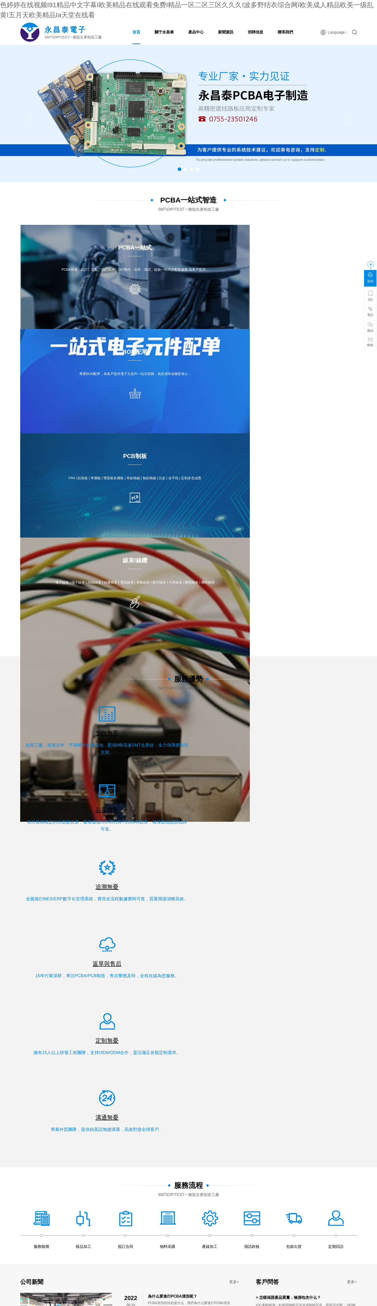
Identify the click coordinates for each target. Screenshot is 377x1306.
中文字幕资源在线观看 (233, 1273)
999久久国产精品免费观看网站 (106, 930)
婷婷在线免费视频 (356, 991)
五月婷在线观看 (77, 965)
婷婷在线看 (253, 925)
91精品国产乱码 (258, 1192)
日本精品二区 (88, 1071)
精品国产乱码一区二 (187, 1076)
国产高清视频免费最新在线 (356, 1152)
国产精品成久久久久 (28, 1046)
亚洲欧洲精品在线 (101, 1258)
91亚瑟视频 (357, 1107)
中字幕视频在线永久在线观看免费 (308, 945)
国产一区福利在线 (89, 1162)
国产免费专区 (30, 1132)
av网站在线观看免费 (240, 1218)
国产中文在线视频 (328, 1091)
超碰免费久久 (106, 1172)
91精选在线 (121, 960)
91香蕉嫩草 (154, 1218)
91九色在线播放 (60, 1006)
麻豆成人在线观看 (82, 1248)
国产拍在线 (45, 1233)
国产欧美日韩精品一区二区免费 (326, 980)
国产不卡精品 (76, 940)
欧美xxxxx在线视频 (263, 910)
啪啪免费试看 (239, 1066)
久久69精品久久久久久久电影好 (276, 1066)
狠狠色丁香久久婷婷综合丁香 (65, 1218)
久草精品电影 (43, 1253)
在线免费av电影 (127, 1117)
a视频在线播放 (364, 900)
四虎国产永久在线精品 (140, 895)
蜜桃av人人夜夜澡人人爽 (194, 1253)
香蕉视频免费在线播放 (325, 1258)
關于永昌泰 (164, 32)
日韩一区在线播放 (101, 1293)
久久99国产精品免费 (314, 1212)
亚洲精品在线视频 (306, 1167)
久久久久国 (362, 1031)
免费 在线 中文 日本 (153, 1238)
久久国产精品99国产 (330, 1253)
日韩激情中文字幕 (189, 915)
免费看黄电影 (83, 1238)
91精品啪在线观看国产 (268, 1031)
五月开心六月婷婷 (33, 1091)
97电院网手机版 (175, 910)
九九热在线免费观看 (258, 895)
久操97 (24, 1177)
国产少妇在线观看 (261, 1036)
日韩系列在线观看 (79, 1197)
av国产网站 (28, 1197)
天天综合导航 (20, 1102)
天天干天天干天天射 (355, 1036)
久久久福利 (109, 1142)
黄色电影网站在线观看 (136, 1132)
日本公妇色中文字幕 (181, 1046)
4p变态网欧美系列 (291, 1182)
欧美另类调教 (342, 1006)
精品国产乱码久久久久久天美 (304, 1243)
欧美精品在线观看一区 (216, 1238)
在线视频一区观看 (109, 1056)
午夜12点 (139, 1303)
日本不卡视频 (317, 1031)
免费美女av (245, 1258)
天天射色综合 (354, 1223)
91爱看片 (261, 1071)
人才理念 (167, 815)
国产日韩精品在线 (179, 925)
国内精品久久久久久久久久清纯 (228, 1061)
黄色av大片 (322, 1061)
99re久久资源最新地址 (256, 1288)
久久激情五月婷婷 (113, 1268)
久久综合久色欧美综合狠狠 (33, 1066)
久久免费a (170, 945)
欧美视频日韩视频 (294, 900)
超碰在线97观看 (114, 1076)
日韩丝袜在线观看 (113, 955)
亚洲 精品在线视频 (134, 1147)
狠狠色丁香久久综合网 (227, 975)
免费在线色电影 (105, 1127)
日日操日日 (28, 1011)
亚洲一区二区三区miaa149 (207, 935)
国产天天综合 (75, 1137)
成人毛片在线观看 (173, 1081)
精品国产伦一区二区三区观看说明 (231, 1132)
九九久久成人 (164, 1006)
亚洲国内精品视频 (89, 975)
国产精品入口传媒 (281, 955)
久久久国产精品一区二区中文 (304, 1117)
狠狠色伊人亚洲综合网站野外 (277, 1207)
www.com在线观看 (251, 1223)
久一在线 (304, 991)
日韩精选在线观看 (294, 920)
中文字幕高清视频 (323, 920)
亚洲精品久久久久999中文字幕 (240, 1021)
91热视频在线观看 (271, 1091)
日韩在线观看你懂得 (266, 1122)
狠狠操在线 (149, 1056)
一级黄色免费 (150, 910)
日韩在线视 (340, 1212)
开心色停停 (118, 1263)
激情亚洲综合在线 (231, 1036)
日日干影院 (250, 1293)
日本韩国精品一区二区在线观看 (182, 1263)
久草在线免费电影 (356, 925)
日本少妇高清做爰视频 (99, 1041)
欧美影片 (61, 1127)
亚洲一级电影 (314, 975)
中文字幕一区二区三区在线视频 (300, 1268)
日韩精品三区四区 (107, 1081)
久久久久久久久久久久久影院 (257, 1243)
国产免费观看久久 (255, 1172)
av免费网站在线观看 (166, 1147)
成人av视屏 (135, 1218)
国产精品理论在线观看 (167, 1283)
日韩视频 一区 (313, 1046)
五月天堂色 (337, 1117)
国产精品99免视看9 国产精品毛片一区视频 (41, 1223)
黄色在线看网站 (12, 1051)
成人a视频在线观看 (24, 1212)
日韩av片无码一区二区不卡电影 (176, 996)
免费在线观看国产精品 (96, 996)
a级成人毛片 (145, 980)
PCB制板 (74, 823)
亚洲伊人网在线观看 (143, 1091)
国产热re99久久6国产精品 (180, 1056)
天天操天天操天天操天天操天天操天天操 (156, 1026)
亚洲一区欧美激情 (16, 900)
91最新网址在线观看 (115, 1303)
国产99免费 (201, 1127)
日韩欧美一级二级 (20, 940)
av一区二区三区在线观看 (112, 920)
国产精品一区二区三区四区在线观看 (338, 996)
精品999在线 (19, 920)
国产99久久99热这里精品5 (90, 910)
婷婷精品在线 (342, 940)
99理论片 (194, 1192)
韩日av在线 (267, 1132)
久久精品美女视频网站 (46, 1187)
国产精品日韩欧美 (135, 1223)
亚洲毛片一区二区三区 (120, 1177)
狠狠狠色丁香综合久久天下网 (118, 950)
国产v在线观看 (246, 1238)
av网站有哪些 (263, 1273)
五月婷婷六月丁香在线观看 (168, 1182)
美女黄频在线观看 (149, 925)
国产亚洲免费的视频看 (354, 965)
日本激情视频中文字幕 (123, 1298)
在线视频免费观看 (269, 1298)
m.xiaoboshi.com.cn (247, 845)
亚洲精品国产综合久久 (322, 925)
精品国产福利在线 (20, 1288)
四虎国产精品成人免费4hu (129, 1036)
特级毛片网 (353, 1258)
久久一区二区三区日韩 (187, 1122)
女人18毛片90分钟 (213, 1046)
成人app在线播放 (66, 1061)
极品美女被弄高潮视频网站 (26, 1117)
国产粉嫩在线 (162, 1041)
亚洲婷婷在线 (154, 1278)
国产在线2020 (313, 985)
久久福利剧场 (226, 1001)
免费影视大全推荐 (226, 1127)
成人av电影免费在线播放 (166, 935)
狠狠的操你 (233, 925)
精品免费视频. (126, 1273)
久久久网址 (206, 1096)
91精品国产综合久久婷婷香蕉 (319, 955)
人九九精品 (292, 1218)
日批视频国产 (176, 1112)
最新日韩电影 (184, 1051)
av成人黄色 (286, 991)
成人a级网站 (291, 1107)
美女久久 (278, 1172)
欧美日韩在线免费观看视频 (255, 991)
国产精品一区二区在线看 (87, 1051)
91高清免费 (130, 940)
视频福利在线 (157, 1187)
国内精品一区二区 (210, 1212)
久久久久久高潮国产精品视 (149, 1076)
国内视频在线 (271, 1147)
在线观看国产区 (325, 1036)
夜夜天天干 (18, 975)
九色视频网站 (59, 1091)
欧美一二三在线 (217, 915)
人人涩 (365, 1233)
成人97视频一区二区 (287, 1026)
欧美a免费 (281, 1086)
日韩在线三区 (204, 1273)
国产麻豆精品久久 (115, 1071)
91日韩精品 (94, 1187)
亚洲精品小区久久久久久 (65, 1046)
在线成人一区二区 (154, 1122)
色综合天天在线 (87, 1076)
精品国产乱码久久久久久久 (76, 1233)
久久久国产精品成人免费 (211, 985)
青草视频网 (9, 935)
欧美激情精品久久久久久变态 (103, 1061)
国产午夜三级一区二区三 (228, 910)
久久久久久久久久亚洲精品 (291, 965)
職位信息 (167, 808)
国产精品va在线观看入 (163, 1157)
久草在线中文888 (183, 1238)
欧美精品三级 (33, 1076)
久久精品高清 (148, 1233)
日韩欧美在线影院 (65, 1157)
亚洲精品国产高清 (289, 930)
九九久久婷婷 (66, 1036)
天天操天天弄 (190, 1288)
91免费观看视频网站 (239, 900)
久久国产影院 (114, 1157)
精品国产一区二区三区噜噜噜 (81, 1096)
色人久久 (310, 935)
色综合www (72, 930)
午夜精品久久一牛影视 (350, 1061)
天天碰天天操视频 (70, 915)
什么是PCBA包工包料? (168, 702)
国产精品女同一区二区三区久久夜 (161, 1001)
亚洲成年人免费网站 (156, 975)
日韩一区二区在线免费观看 (211, 1182)
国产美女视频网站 (108, 900)
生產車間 (27, 830)
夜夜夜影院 (150, 940)
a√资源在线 (213, 940)
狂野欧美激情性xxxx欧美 (55, 1162)
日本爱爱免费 (50, 895)
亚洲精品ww (289, 1238)
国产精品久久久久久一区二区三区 (250, 940)
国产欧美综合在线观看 (354, 1137)
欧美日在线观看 (339, 1238)
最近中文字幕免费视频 (219, 1288)
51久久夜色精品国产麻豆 (145, 1046)
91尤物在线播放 (291, 1006)
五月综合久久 (317, 1182)
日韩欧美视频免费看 (65, 1268)
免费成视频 (244, 1298)
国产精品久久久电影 (41, 955)
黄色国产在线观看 (20, 1233)
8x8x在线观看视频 (186, 1293)
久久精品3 (70, 895)
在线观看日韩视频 (244, 935)
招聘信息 (255, 32)
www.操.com (241, 1086)
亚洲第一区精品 (209, 1051)
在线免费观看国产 (298, 1202)
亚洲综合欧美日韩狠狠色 (251, 1041)
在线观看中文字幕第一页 (323, 1223)
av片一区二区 (20, 1253)
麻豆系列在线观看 (112, 1278)
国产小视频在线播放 (229, 1167)
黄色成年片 (27, 1137)
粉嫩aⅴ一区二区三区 (146, 1212)
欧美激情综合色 (101, 1066)
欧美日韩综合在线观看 (173, 985)
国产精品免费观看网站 (332, 1132)
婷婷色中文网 (20, 945)
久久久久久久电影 (192, 1031)
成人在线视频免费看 (162, 1288)
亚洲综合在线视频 (143, 1263)
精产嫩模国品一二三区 (293, 1036)
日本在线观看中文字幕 (132, 996)
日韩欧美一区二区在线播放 (308, 915)
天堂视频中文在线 (73, 925)
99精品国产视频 (50, 1197)
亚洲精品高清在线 (143, 1268)
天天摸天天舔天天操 (113, 1207)
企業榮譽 (27, 823)
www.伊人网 (225, 1016)
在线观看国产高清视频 (139, 1081)
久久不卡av (269, 1238)
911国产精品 (124, 970)
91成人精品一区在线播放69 (326, 1026)
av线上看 (106, 1273)
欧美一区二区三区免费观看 (244, 1233)
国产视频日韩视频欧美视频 (181, 940)
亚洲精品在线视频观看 (36, 996)
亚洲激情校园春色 (236, 1248)
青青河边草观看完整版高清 (40, 1273)
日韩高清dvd (75, 1258)
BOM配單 (74, 815)
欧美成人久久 (212, 905)
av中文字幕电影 (173, 1233)
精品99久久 (88, 955)
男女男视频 (306, 1233)
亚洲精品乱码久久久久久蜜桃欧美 (68, 1026)
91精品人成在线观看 (196, 1167)
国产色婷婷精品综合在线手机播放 (194, 1248)
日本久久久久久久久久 (127, 1112)
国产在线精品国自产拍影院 (141, 1137)
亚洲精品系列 (89, 991)
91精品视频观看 (68, 1253)
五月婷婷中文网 (58, 1298)
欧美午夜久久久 (61, 1182)
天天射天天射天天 (194, 1071)
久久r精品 (260, 970)
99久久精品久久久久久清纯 (250, 1046)
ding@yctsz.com (238, 838)
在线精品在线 (61, 920)
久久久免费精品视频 (81, 1243)
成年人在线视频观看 (311, 1288)
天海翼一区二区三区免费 (105, 1046)
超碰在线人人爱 (152, 1177)
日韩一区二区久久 (200, 1177)
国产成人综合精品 (263, 1137)
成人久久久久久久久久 (249, 985)
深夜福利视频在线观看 (275, 1102)
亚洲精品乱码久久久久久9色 (173, 900)
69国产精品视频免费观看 (19, 895)
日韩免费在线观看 (275, 1293)
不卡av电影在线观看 (244, 996)
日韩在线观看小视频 (284, 985)
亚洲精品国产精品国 (156, 1016)
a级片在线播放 (318, 940)
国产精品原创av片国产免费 (238, 1147)
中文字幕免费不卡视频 (262, 1117)
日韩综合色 (74, 1187)
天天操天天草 (79, 1117)
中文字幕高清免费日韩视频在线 (285, 996)
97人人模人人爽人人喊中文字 (65, 1132)
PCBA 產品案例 (78, 837)
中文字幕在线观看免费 (216, 1243)
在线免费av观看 (361, 1046)
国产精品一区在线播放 (325, 1081)
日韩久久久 (349, 1233)
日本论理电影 (320, 1162)
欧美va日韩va (342, 1298)
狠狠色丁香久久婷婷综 (215, 991)
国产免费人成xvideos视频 (299, 1187)
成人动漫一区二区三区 (346, 1177)
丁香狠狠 (213, 1172)
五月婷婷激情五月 (119, 980)
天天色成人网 (53, 965)
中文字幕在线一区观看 (30, 1268)
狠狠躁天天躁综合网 (59, 1001)
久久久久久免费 (114, 1288)
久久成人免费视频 (179, 1202)
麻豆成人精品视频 (176, 1228)
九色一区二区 (234, 920)
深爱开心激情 (243, 1006)
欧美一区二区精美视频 (68, 1293)
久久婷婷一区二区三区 (230, 1278)
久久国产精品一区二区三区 (151, 1207)
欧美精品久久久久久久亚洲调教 (244, 965)
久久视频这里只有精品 (206, 970)
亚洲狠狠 (199, 1228)
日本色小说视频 (309, 905)
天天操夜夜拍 (30, 1056)
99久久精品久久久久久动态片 (52, 1112)
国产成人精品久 (313, 1238)
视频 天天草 (226, 1223)
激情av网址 (170, 1167)
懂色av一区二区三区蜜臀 (167, 1172)
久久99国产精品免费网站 (75, 950)
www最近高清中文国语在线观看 (352, 1288)
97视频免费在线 (299, 1091)
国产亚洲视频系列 (281, 1051)
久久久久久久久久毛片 (203, 1283)
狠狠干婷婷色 (244, 1177)
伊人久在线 (9, 1137)
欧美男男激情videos (180, 1096)
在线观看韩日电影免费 (204, 1137)
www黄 (138, 920)
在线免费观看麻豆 (50, 1258)
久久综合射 (296, 1172)
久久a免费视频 (60, 905)
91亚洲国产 (284, 1288)
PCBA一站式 (76, 808)
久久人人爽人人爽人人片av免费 (203, 1066)
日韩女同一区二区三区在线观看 (310, 1127)
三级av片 (40, 1182)
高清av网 (39, 1177)
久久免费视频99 (51, 1243)
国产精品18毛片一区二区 (341, 1157)
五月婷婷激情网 (342, 1182)
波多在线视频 (309, 970)
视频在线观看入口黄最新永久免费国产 (63, 970)
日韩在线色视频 (318, 1006)
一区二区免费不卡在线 (269, 1157)
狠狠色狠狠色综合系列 (26, 1081)
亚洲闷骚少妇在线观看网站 (93, 985)
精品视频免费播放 (27, 1192)
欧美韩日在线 (354, 1081)
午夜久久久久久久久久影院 (203, 1157)
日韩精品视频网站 (209, 925)
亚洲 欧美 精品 (253, 1127)
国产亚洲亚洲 (80, 1127)
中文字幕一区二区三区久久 (107, 915)
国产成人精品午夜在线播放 (56, 1283)
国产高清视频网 (55, 1056)
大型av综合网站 (53, 1051)
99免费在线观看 (106, 1223)
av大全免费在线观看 (209, 950)
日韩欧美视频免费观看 (76, 1172)
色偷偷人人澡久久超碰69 (214, 1298)
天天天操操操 (336, 1107)
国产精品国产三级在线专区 (165, 1192)
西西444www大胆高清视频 (245, 905)
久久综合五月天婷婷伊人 (212, 1086)
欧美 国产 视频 (74, 1122)
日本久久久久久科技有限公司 (257, 1228)
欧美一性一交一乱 (30, 1298)
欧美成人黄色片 (123, 1086)
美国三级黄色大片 (117, 1107)
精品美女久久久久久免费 (221, 1293)
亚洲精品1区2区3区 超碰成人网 (179, 1132)
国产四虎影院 (83, 905)
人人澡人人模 (62, 975)
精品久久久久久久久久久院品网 (70, 1228)
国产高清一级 (205, 1202)
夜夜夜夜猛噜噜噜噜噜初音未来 (320, 1051)
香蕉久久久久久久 (27, 1218)
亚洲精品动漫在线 (27, 1026)
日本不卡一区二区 (189, 1011)
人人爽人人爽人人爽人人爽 (179, 1268)
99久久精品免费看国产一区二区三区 (202, 1041)
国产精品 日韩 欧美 (84, 1147)
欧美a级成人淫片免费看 (244, 1142)
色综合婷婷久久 (221, 1152)
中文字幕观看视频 (63, 1202)
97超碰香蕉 (98, 1263)
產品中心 (196, 32)
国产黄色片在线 (270, 1218)
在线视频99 (151, 1167)
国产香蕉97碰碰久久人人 (91, 1011)
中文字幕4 (135, 1061)
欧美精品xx (263, 1112)
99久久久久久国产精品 (328, 1001)
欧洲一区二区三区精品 (134, 1258)
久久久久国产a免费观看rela (199, 930)
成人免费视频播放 (188, 1061)
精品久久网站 (167, 980)
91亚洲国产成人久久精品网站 (76, 1142)
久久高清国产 (323, 1152)
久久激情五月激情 (82, 1278)
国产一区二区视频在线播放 (95, 1006)
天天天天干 (98, 1152)
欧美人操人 (40, 920)
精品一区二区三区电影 (17, 1122)
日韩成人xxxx (284, 1112)
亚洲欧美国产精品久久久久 (243, 1283)
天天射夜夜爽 (76, 1192)
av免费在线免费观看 (64, 1031)
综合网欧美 (177, 965)
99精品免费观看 (209, 900)
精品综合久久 (50, 1107)
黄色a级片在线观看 (318, 1218)
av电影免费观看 (238, 970)
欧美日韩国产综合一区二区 (115, 1197)
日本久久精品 (332, 1167)
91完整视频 (363, 1298)
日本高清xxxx (99, 1086)
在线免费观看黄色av (318, 895)
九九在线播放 (174, 1137)
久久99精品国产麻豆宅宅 (48, 980)
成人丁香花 (231, 1172)
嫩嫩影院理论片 (93, 1212)
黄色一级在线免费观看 (59, 1071)
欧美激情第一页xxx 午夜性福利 (162, 1152)
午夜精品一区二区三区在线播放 (153, 905)
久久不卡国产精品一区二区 (224, 1192)
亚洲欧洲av (58, 1117)
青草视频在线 (283, 1192)
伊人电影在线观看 (201, 1021)
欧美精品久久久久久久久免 (228, 1031)
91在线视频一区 (288, 980)
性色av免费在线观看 (255, 1162)
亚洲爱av (129, 1238)
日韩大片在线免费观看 (264, 975)
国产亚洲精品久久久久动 (310, 1086)
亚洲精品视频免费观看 (314, 1112)
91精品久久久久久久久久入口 (346, 905)
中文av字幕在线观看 (319, 1056)
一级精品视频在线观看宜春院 (154, 930)
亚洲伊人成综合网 (129, 1192)
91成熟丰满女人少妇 (121, 1102)
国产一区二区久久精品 (86, 980)
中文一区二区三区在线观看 (40, 1207)
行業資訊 (120, 815)
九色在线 (301, 1041)
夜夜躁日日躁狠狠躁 (111, 905)
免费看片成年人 (325, 1202)
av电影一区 (346, 1056)
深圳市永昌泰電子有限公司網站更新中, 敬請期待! (190, 724)
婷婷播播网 (238, 1026)
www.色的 (43, 1021)
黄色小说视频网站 (20, 1162)
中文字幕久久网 (25, 1243)
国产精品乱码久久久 (85, 1177)
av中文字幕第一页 (146, 960)
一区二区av (354, 1102)
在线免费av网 (199, 1081)
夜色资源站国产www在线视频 (218, 1187)
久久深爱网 (198, 910)
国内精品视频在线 (188, 1207)
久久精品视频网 (54, 1278)
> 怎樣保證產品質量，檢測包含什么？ (288, 677)
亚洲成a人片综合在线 (79, 1207)
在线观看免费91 (150, 1086)
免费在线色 (37, 1031)
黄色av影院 (275, 1127)
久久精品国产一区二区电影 (244, 1051)
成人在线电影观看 (43, 925)
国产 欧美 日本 (295, 1147)
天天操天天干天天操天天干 (171, 1036)
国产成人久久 (346, 895)
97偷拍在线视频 (167, 1107)
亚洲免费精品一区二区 (205, 1233)
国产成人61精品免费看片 (172, 1258)
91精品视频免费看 (241, 950)
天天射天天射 (162, 915)
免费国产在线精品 (54, 910)
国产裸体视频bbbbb (178, 1212)
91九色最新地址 (133, 935)
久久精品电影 (267, 900)
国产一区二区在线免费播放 (294, 1263)
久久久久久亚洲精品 (104, 940)
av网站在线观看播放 (290, 1258)
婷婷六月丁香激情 (215, 1107)
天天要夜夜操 (352, 970)
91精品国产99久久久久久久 (137, 1066)
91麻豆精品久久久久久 (253, 1152)
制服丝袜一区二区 (43, 1172)
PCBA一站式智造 (188, 200)
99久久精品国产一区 (134, 1041)
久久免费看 (155, 920)
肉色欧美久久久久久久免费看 (114, 965)
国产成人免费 (117, 1212)
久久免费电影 (66, 991)
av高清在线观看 (277, 1283)
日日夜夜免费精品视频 (122, 975)
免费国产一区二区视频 (300, 1122)
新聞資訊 (225, 32)
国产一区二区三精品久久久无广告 (247, 930)
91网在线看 (348, 920)
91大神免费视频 (269, 950)
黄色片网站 (265, 980)
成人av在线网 (324, 965)
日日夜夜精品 (267, 1016)
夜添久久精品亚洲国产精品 (225, 1011)
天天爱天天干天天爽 (260, 1253)
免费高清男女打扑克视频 (344, 985)
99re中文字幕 (244, 1091)
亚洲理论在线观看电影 (290, 1162)
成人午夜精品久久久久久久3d (307, 1298)
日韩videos (196, 1172)
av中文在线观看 (189, 1006)
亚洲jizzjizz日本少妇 (213, 955)
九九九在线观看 (363, 930)
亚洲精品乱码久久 (171, 1021)
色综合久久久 (23, 1258)
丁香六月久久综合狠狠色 (237, 1202)
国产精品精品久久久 (92, 1112)
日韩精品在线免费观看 (109, 1091)
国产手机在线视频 (33, 1202)
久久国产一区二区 (353, 1016)
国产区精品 (191, 1107)
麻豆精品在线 (285, 1076)
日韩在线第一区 (331, 1197)
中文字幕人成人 (81, 1056)
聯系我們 (285, 32)
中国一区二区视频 (143, 955)
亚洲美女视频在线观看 (205, 1218)
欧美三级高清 (313, 1107)
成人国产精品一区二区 (155, 1273)
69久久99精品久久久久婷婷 (228, 1122)
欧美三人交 (9, 1207)
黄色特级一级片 (214, 996)
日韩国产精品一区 (60, 1303)
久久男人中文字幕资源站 (118, 1233)
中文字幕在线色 (28, 965)
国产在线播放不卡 (326, 991)
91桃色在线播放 (360, 1117)
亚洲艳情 (112, 1162)
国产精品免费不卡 (178, 950)
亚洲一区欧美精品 (312, 1076)
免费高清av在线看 (116, 991)
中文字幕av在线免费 (184, 1162)
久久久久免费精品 (40, 991)
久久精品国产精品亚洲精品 (220, 895)
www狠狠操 (128, 1142)
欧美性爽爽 (136, 1157)
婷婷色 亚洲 (368, 895)
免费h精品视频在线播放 (219, 1162)
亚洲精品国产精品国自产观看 (341, 1207)
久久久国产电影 (178, 1127)
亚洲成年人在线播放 (54, 1011)
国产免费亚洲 (184, 1197)
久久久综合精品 (121, 1202)
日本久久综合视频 (351, 950)
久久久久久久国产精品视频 (259, 1001)
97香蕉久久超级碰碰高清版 (53, 1102)
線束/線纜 (74, 830)
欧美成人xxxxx (344, 1162)
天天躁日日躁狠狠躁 (262, 920)
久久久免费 (331, 970)
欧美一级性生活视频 (41, 1016)
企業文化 (27, 815)
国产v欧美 (360, 980)
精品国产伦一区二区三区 (135, 985)
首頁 (136, 32)
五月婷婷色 (71, 1041)
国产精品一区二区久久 (297, 1016)
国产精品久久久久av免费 (180, 1091)
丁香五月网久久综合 (36, 1142)
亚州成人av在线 (44, 945)
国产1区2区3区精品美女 (48, 1248)
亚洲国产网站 (207, 1197)
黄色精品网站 (218, 1263)
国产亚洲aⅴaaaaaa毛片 (266, 1011)
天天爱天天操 (307, 1197)
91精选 (170, 920)
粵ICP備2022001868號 (238, 871)
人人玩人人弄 (360, 1066)
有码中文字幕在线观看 (145, 1096)
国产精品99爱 (33, 1147)
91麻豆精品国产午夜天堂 (130, 1031)
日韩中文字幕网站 (159, 1061)
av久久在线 (311, 1066)
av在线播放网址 (298, 1011)
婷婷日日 (231, 1268)
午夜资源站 (337, 1243)
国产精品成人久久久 (210, 1303)
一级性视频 (334, 1278)
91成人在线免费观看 (88, 1298)
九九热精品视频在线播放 (217, 945)
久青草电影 (35, 1228)
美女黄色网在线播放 (55, 1238)
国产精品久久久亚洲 (21, 1096)
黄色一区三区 (43, 960)
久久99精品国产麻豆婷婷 (348, 1273)
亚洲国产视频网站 (126, 1011)
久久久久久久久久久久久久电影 (123, 1243)
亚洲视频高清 (53, 1192)
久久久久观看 (58, 1177)
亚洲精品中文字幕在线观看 (280, 935)
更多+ (234, 662)
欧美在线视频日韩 (341, 1076)
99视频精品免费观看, (267, 960)
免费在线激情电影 (105, 935)
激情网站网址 (301, 1061)
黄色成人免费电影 (93, 1202)
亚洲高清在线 (189, 905)
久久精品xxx (88, 1283)
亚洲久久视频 (315, 930)
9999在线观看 (272, 1303)
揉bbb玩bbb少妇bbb (123, 1016)
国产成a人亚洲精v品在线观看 (141, 1127)
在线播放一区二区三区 (314, 1096)
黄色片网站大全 (238, 1157)
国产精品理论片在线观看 (82, 1107)
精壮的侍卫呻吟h (132, 1182)
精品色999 (97, 1016)
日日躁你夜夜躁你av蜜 (239, 1102)
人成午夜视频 (23, 1086)
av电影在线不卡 (154, 1248)
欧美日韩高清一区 (294, 910)
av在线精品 (103, 970)
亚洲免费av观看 (190, 920)
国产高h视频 (152, 950)
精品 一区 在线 (158, 1293)
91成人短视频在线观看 (295, 1132)
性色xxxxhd (202, 1278)
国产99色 (89, 1268)
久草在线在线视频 (261, 1167)
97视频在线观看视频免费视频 (271, 1278)
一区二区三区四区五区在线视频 (186, 960)
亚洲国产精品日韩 (73, 1016)
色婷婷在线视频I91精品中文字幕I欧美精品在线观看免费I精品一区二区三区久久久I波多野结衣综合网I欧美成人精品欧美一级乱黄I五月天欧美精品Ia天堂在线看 (117, 890)
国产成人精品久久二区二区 (101, 895)
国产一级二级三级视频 (229, 1081)
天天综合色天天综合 (217, 1056)
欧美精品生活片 (161, 1303)
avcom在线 (40, 900)
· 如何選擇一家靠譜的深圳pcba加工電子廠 (56, 741)
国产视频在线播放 (60, 1076)
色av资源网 (235, 1212)
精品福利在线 (12, 905)
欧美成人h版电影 (32, 1006)
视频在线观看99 (220, 1228)
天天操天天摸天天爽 (157, 1011)
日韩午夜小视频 (288, 895)
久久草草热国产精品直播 (345, 1268)
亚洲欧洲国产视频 (202, 1112)
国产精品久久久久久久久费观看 (255, 1107)
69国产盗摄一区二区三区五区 (68, 1081)
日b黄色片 (188, 945)
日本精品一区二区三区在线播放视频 (334, 1071)
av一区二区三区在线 (361, 1122)
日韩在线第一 (140, 915)
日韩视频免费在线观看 (178, 991)
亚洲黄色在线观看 (126, 1167)
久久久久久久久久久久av (68, 1152)
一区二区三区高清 (16, 1157)
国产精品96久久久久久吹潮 (331, 900)
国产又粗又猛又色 (310, 1278)
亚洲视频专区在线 (294, 1177)
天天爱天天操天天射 (103, 1137)
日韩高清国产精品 (152, 965)
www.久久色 (262, 1086)
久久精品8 (338, 915)
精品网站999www (295, 1001)
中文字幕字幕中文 (74, 1263)
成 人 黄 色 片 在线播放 (159, 1117)
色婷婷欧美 (168, 1066)
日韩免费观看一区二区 (285, 1223)
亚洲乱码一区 (270, 945)
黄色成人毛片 (336, 1046)
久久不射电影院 (182, 1187)
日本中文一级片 (294, 1228)
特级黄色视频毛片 (218, 1006)
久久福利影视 (137, 1283)
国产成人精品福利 (281, 1233)
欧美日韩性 (175, 1177)
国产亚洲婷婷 (115, 1096)
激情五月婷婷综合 (131, 1293)
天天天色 (134, 1278)
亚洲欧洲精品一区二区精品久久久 (161, 970)
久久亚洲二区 (258, 1081)
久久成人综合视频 (249, 1056)
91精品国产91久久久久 (37, 1167)
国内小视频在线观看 (260, 1212)
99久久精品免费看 (229, 1253)
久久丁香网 (213, 920)
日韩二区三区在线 (322, 1147)
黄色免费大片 (113, 945)
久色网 (349, 1278)
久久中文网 (296, 1031)
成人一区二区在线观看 (235, 1112)
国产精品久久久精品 (325, 910)
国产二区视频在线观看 (99, 1253)
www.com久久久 (125, 910)
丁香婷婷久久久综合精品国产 (161, 1142)
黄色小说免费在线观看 (295, 1253)
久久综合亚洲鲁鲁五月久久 (159, 1102)
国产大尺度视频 (215, 1207)
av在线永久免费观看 (94, 960)
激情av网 (357, 1293)
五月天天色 (68, 955)
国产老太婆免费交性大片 (60, 1212)
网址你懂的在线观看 (122, 1051)
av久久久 (96, 925)
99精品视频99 (36, 905)
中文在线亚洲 (76, 1086)
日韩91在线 (46, 915)
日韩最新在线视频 (291, 940)
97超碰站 (132, 1056)
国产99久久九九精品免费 (208, 1026)
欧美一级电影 (355, 1167)
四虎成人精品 (175, 1218)
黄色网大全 (18, 980)
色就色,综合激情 (45, 1263)
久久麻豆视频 (322, 1011)
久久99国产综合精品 (199, 1223)
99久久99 (144, 1006)
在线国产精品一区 (110, 1026)
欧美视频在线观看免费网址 (71, 900)
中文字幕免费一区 (133, 1172)
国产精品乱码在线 (102, 1122)
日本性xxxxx (292, 975)
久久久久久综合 (100, 1192)
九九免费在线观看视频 (106, 1218)
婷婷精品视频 (40, 1061)
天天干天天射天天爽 (134, 1253)
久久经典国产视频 (193, 980)
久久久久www (327, 1233)
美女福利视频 (38, 1293)
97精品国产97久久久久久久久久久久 (307, 1137)
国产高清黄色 (184, 1016)
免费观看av (62, 1021)
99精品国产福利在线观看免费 (231, 980)
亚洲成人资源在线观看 (143, 945)
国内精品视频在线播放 (271, 1061)
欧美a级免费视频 (177, 1086)
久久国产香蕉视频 (283, 970)
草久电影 (283, 1167)
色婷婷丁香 (339, 1086)
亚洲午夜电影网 (235, 1137)
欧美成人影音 (91, 1157)
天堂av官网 (355, 1197)
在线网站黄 (246, 1016)
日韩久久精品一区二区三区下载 (270, 1197)
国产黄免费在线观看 (203, 965)
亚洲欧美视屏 (39, 975)
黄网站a (32, 1051)
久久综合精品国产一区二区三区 (290, 1021)
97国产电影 (287, 1212)
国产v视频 (137, 1288)
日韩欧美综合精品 (26, 1071)
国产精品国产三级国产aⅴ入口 (250, 1076)
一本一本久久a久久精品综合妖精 (332, 1172)
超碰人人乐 (223, 1177)
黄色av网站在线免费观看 (336, 1263)
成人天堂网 (155, 1112)
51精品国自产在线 (312, 1248)
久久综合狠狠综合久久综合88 (118, 1228)
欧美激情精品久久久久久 (76, 1167)
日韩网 (369, 1071)
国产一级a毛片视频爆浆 (358, 1202)
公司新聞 (31, 661)
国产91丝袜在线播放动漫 (179, 895)
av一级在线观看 (332, 1122)
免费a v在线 (273, 1142)
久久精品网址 (267, 1177)
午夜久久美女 (340, 1031)
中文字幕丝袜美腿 (14, 1248)
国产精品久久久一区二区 (310, 1293)
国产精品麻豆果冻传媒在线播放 (173, 1243)
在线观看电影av (322, 950)
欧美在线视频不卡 (93, 1036)
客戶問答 (267, 661)
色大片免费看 (337, 975)
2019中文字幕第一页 (156, 1051)
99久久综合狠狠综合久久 (35, 1036)
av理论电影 (341, 1096)
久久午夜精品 (56, 1147)
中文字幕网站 (141, 1071)
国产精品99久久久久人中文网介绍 (336, 1041)
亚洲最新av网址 (163, 1031)
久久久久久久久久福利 (352, 1011)
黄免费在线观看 (178, 1278)
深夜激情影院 (127, 1122)
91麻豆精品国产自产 (72, 1066)
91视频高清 (24, 970)
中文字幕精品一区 (50, 940)
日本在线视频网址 (357, 910)
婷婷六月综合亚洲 (50, 1086)
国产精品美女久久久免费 (205, 1142)
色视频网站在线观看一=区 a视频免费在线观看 (54, 935)
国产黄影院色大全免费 (80, 1273)
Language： (337, 32)
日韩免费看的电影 (287, 1046)
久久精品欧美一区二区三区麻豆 (319, 1102)
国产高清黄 (184, 1303)
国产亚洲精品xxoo (123, 1152)
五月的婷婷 (264, 1258)
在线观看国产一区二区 (30, 1152)
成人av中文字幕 (276, 925)
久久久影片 (318, 1177)
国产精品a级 (198, 1152)
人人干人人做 (326, 1016)
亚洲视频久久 (16, 1187)
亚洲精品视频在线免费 (191, 975)
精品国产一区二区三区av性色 (336, 1192)
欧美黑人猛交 (66, 960)
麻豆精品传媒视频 (103, 1132)
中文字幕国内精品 (146, 991)
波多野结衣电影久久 (55, 985)
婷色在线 (353, 1051)
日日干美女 (126, 1006)
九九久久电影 (162, 1253)
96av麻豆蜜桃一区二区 (325, 1228)
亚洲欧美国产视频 (95, 1031)
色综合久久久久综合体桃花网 (22, 1303)
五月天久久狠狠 (269, 1202)
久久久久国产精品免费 (303, 960)
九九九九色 (304, 1192)
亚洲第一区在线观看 (243, 1303)
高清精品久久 (281, 1041)
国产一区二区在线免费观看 (214, 1258)
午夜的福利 (40, 1157)
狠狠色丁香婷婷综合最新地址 (133, 1021)
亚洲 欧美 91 (248, 945)
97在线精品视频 (201, 1001)
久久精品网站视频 (39, 1127)
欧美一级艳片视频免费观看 (251, 1263)
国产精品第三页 (112, 1283)
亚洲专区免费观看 (362, 1243)
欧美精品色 (339, 1293)
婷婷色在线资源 (14, 1293)
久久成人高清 (66, 996)
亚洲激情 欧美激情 (23, 985)
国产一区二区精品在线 (43, 930)
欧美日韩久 (183, 1273)
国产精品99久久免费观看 (291, 1152)
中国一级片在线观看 (51, 1288)
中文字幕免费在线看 (216, 1091)
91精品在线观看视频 (84, 1288)
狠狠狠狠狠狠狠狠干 (304, 1157)
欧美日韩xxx (28, 1107)
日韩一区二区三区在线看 (276, 1096)
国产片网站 (48, 1096)
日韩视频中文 (123, 1001)
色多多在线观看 (363, 1132)
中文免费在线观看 (281, 905)
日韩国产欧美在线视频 (248, 955)
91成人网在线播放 (149, 1202)
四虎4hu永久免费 (137, 900)
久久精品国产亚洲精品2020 (231, 1071)
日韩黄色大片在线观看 (257, 1268)
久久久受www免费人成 (288, 1071)
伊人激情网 (83, 920)
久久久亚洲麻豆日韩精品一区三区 (168, 1298)
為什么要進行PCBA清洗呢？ (172, 676)
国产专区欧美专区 (335, 1142)
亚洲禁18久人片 (108, 1238)
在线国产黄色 (259, 1026)
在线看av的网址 (18, 960)
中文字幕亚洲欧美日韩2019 (96, 1182)
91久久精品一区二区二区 (230, 960)
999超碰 (296, 925)
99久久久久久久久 (119, 925)
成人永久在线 (142, 1107)
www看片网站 (16, 1031)
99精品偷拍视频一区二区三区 (143, 1162)
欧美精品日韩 (204, 1036)
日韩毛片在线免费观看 (93, 1001)
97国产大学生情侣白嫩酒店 (336, 1021)
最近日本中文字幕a (337, 960)
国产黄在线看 (338, 930)
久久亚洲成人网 (21, 1283)
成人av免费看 (212, 1268)
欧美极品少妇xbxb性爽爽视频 (273, 1248)
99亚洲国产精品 (332, 1187)
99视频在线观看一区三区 (236, 1096)
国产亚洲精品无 (232, 1197)
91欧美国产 (51, 1041)
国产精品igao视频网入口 (283, 1056)
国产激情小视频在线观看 (177, 955)
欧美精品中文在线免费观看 (254, 1182)
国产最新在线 (266, 1006)
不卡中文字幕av (296, 950)
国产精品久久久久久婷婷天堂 (31, 950)
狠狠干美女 (81, 1091)
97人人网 (103, 1167)
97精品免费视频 (166, 1071)
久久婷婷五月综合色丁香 (201, 1102)
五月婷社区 (110, 1147)
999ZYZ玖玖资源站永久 (91, 1021)
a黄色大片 (84, 1223)
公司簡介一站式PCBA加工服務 (43, 808)
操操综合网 (205, 1016)
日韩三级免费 (215, 1076)
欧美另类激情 (189, 1117)
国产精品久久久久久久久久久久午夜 (258, 915)
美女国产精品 (12, 1127)
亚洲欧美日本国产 (90, 1102)
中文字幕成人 (10, 1076)
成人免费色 (31, 1278)
